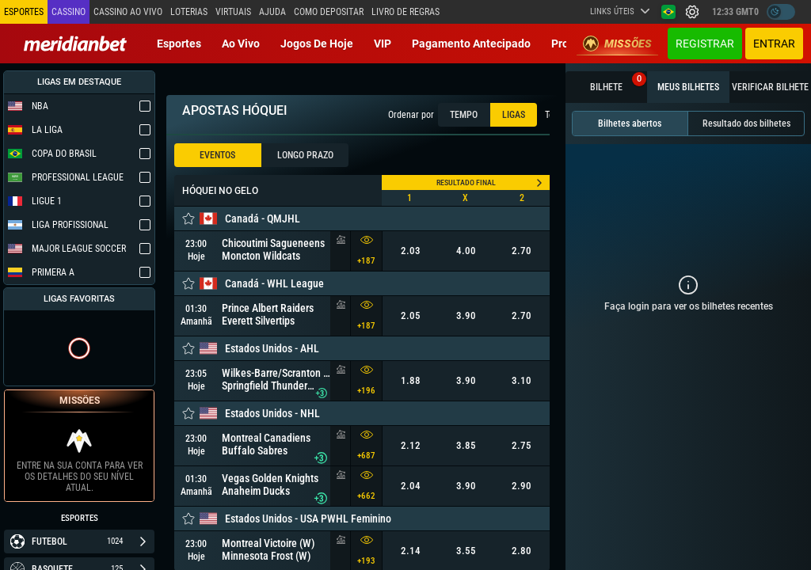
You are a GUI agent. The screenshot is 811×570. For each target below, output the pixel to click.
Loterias (189, 11)
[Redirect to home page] (75, 43)
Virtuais (233, 11)
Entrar (774, 43)
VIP (382, 43)
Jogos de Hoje (316, 43)
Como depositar (329, 11)
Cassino (68, 11)
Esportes (179, 43)
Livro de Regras (405, 11)
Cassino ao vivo (127, 11)
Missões (617, 43)
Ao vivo (241, 43)
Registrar (705, 43)
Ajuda (272, 11)
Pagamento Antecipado (471, 43)
